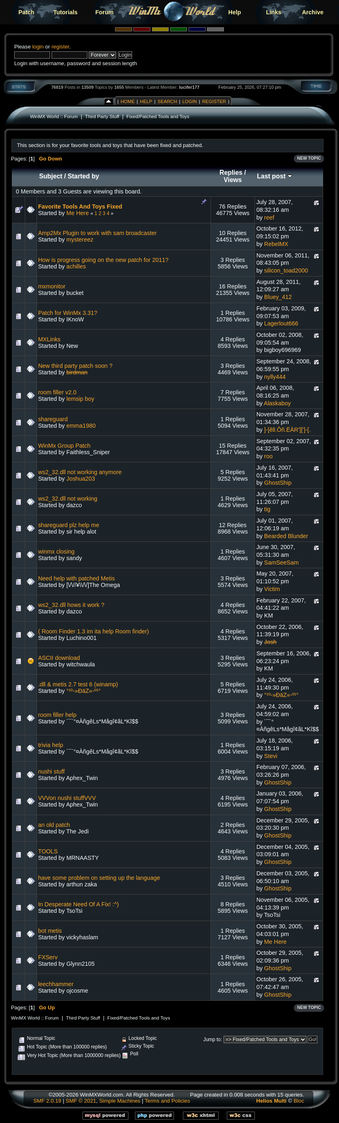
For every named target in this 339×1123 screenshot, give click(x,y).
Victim (272, 589)
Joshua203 (80, 478)
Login (189, 101)
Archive (313, 12)
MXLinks (49, 339)
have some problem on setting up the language (99, 878)
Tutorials (65, 12)
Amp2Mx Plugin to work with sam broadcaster (97, 233)
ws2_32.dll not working (68, 498)
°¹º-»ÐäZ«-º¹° (83, 691)
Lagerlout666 (281, 323)
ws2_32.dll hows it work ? (71, 605)
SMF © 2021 (81, 1101)
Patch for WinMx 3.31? (68, 313)
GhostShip (277, 482)
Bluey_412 (278, 297)
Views (233, 179)
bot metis (50, 930)
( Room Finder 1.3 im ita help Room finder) (93, 631)
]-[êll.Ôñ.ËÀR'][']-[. (287, 429)
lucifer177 (189, 87)
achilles (76, 266)
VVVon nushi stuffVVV (67, 798)
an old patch (54, 825)
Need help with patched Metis (76, 578)
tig (267, 509)
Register (214, 101)
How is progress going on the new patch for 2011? (103, 260)
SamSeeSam (281, 562)
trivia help (50, 745)
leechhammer (56, 984)
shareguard (53, 419)
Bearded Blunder (286, 536)
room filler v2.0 (57, 392)
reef (269, 217)
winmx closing (56, 551)
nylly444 (275, 377)
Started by (83, 176)
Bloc (298, 1101)
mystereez (79, 239)
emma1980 (81, 425)
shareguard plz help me (68, 525)
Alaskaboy (277, 403)
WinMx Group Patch (64, 445)
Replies (230, 172)
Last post (274, 176)
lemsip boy (80, 399)
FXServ (48, 957)
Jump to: (212, 1039)
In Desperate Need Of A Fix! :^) (78, 904)
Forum (105, 12)
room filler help (57, 715)
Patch (26, 12)
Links (273, 12)
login (37, 47)
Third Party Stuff (102, 116)
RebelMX (276, 244)
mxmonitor (51, 286)
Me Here (77, 213)
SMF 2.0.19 (47, 1101)
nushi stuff (51, 771)
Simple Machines (119, 1101)
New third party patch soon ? (75, 366)
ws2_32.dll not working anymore (80, 472)
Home (128, 101)
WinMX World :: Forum (54, 116)
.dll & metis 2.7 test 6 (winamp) (78, 684)
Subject (50, 176)
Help (234, 12)
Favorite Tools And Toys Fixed (80, 206)
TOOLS (48, 851)
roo (268, 456)
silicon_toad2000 (286, 270)
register (61, 47)
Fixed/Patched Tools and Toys (157, 116)
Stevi (270, 756)
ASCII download (59, 658)
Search (167, 101)
